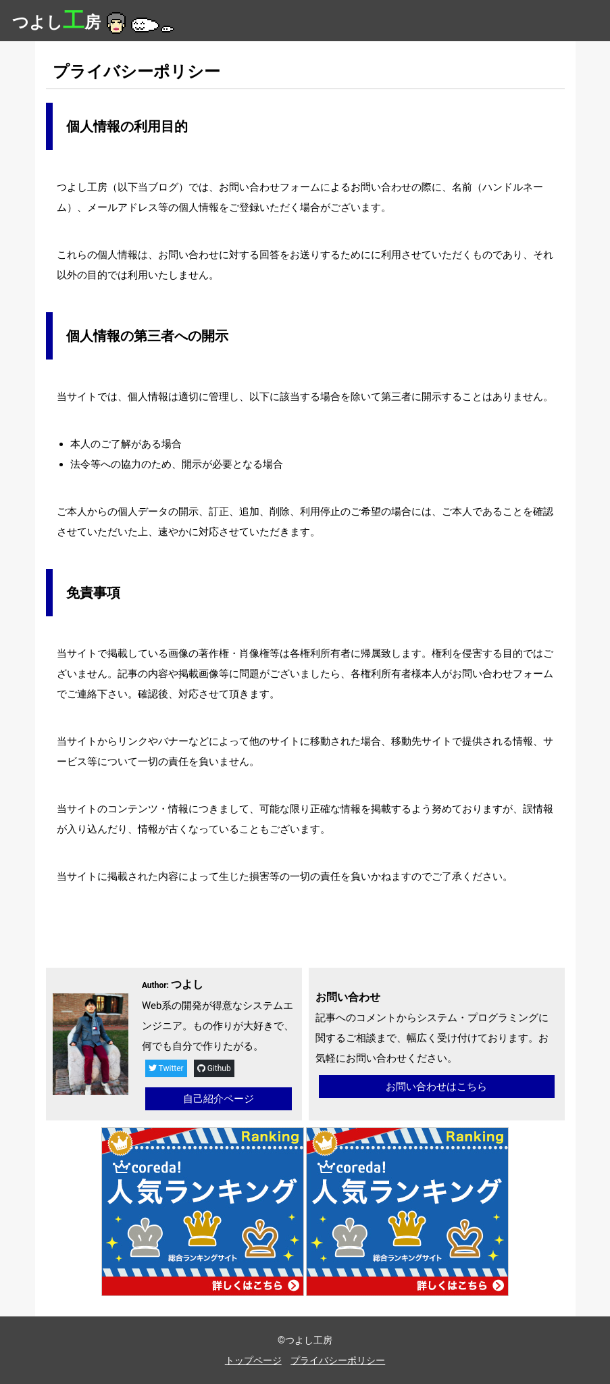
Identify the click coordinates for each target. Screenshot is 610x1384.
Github (214, 1068)
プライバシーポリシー (337, 1360)
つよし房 (95, 22)
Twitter (166, 1068)
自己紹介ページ (218, 1099)
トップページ (253, 1360)
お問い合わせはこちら (436, 1087)
